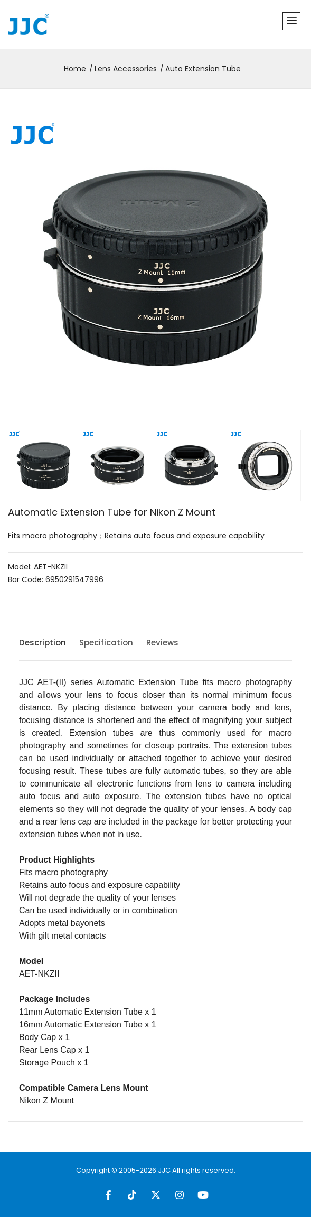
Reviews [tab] (162, 642)
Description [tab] (42, 642)
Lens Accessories (126, 68)
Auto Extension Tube (203, 68)
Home (75, 68)
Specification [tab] (106, 642)
